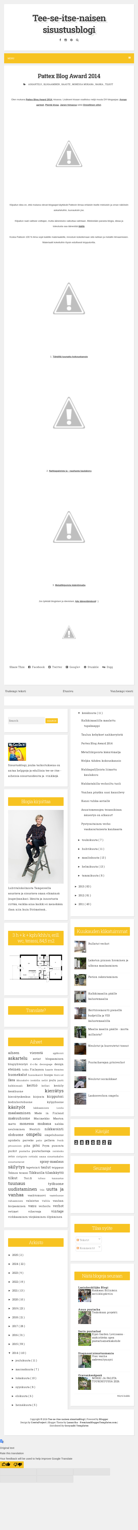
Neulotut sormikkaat (102, 1078)
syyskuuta (22, 1387)
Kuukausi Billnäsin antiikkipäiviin (104, 1292)
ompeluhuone (54, 1134)
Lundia (60, 1107)
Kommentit (86, 1248)
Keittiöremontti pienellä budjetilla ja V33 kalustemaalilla (105, 1015)
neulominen (18, 1129)
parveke (29, 1140)
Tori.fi (31, 1178)
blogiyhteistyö (19, 1064)
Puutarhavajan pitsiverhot (106, 1062)
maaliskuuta (91, 857)
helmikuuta (90, 866)
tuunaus (28, 1183)
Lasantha (72, 1422)
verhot (58, 1206)
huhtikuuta (90, 848)
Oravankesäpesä (90, 1375)
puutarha (25, 1151)
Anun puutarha (89, 1309)
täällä (81, 226)
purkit (13, 1151)
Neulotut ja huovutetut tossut (108, 1045)
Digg (107, 667)
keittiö (34, 1085)
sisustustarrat (24, 1161)
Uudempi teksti (15, 691)
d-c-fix (35, 1064)
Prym (47, 1145)
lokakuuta (22, 1378)
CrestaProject (39, 1422)
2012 (82, 895)
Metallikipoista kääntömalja (70, 585)
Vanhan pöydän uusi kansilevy (103, 792)
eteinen (15, 1069)
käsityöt (20, 1107)
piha (28, 1145)
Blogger (103, 1419)
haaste (66, 84)
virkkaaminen (18, 1216)
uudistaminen (24, 1189)
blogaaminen (51, 84)
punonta (58, 1145)
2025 (15, 1255)
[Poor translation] (18, 1464)
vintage (57, 1211)
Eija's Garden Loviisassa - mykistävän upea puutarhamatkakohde (108, 1337)
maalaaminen (21, 1113)
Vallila (47, 1200)
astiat (39, 1058)
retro (12, 1156)
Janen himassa (68, 104)
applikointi (58, 1053)
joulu (53, 1080)
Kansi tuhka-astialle (95, 801)
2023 (15, 1272)
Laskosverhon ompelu (103, 1095)
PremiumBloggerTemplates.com (98, 1422)
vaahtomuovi (39, 1195)
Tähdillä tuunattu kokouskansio (70, 356)
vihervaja (39, 1211)
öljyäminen (54, 1216)
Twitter (55, 667)
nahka (99, 84)
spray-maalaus (52, 1161)
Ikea (12, 1080)
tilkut (109, 84)
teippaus (58, 1167)
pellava (50, 1140)
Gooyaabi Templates (76, 1425)
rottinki (34, 1156)
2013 (82, 886)
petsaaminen (16, 1145)
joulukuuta (23, 1360)
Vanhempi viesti (121, 691)
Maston (58, 1118)
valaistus (34, 1200)
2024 (15, 1263)
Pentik (60, 1140)
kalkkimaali (17, 1085)
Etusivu (68, 691)
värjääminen (38, 1216)
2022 (15, 1281)
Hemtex (59, 1069)
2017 (15, 1326)
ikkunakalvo (23, 1080)
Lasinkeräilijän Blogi (93, 1287)
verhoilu (46, 1206)
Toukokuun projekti (105, 1312)
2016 (15, 1335)
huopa (49, 1074)
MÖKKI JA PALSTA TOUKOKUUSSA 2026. (106, 1379)
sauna (43, 1156)
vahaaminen (17, 1200)
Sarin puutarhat (89, 1331)
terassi (24, 1172)
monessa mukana (83, 84)
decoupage (47, 1064)
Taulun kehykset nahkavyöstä (102, 734)
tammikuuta (90, 875)
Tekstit (83, 1240)
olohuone (17, 1134)
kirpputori (55, 1096)
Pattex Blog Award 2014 (69, 76)
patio (40, 1140)
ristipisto (22, 1156)
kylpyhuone (55, 1102)
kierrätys (54, 1090)
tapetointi (33, 1167)
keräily (59, 1085)
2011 (82, 904)
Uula (43, 1189)
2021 (15, 1290)
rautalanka (58, 1151)
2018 (15, 1317)
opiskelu (15, 1140)
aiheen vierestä (30, 1052)
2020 (15, 1299)
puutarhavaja (42, 1151)
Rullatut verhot (98, 943)
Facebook (36, 667)
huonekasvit (36, 1074)
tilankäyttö (54, 1172)
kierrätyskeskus (20, 1096)
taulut (46, 1167)
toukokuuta (90, 839)
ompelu (35, 1134)
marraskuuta (24, 1369)
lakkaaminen (45, 1107)
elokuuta (21, 1396)
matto (14, 1123)
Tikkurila (37, 1172)
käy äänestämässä (85, 601)
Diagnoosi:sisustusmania (96, 1353)
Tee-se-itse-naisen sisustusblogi (69, 23)
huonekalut (18, 1074)
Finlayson (37, 1069)
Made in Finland (49, 1113)
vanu (33, 1206)
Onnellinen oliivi (92, 104)
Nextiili (37, 1129)
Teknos (13, 1172)
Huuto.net (59, 1074)
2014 (15, 1352)
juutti (61, 1080)
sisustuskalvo (55, 1156)
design (59, 1064)
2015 (15, 1343)
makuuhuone (21, 1118)
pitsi (37, 1145)
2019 (15, 1308)
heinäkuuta (23, 1404)
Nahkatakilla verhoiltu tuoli (101, 783)
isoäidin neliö (39, 1080)
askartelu (35, 84)
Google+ (73, 667)
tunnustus (58, 1178)
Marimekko (43, 1118)
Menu (69, 58)
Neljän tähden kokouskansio (101, 760)
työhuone (56, 1183)
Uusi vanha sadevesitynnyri (102, 1357)
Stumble (91, 667)
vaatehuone (57, 1195)
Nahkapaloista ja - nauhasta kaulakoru (70, 470)
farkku (26, 1069)
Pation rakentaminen (103, 976)
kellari (48, 1085)
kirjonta (40, 1096)
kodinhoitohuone (27, 1102)
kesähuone (26, 1091)
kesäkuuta (89, 712)
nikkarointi (54, 1129)
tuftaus (45, 1178)
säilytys (17, 1167)
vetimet (18, 1211)
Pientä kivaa (52, 104)
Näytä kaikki (123, 1395)
